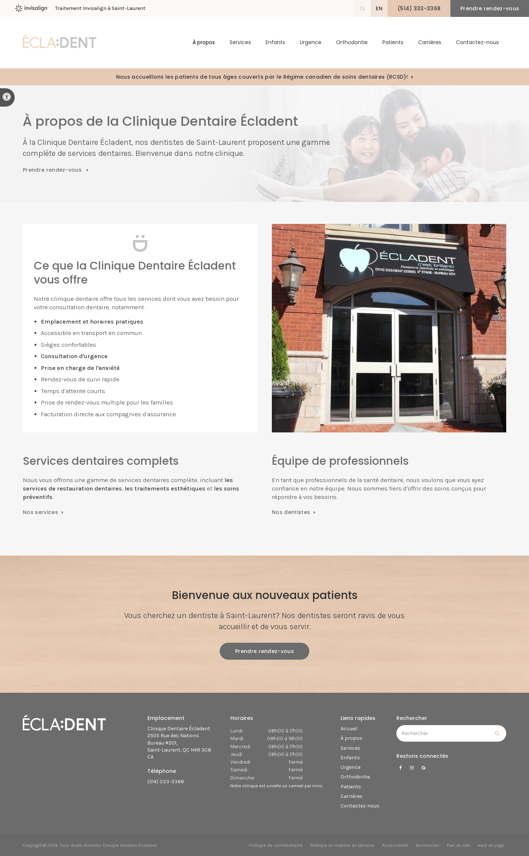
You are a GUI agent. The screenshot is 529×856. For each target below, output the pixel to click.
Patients (392, 42)
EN (379, 8)
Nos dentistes (291, 512)
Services (350, 748)
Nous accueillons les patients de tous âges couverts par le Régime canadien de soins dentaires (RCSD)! (262, 77)
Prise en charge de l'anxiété (80, 367)
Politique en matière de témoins (342, 845)
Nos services (40, 512)
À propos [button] (203, 42)
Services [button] (240, 42)
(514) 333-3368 (165, 781)
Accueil (349, 728)
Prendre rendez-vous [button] (489, 8)
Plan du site (458, 845)
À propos (351, 738)
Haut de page (491, 845)
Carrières (429, 42)
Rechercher (427, 845)
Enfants (275, 42)
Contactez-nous (477, 42)
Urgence (310, 42)
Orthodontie (355, 777)
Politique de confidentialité (276, 845)
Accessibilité (395, 845)
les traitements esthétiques (164, 488)
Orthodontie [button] (352, 42)
